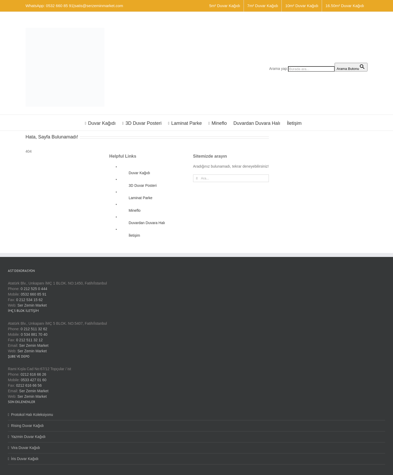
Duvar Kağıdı (139, 173)
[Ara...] (231, 178)
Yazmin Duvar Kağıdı (28, 437)
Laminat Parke (140, 198)
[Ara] (197, 178)
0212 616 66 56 (29, 385)
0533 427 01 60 (33, 380)
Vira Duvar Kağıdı (25, 448)
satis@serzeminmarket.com (98, 5)
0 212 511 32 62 (34, 329)
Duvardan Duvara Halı (147, 223)
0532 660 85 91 (33, 294)
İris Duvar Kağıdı (24, 459)
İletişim (134, 235)
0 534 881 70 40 (34, 334)
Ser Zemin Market (32, 305)
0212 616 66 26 (33, 374)
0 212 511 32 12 (29, 340)
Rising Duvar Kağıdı (27, 426)
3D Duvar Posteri (143, 185)
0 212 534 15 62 (29, 300)
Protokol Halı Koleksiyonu (32, 414)
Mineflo (134, 210)
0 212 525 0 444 (34, 289)
